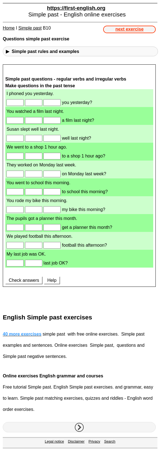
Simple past (30, 28)
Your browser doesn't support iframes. (79, 187)
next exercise (129, 29)
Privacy (94, 441)
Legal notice (54, 441)
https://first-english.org (76, 8)
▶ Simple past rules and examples (42, 51)
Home (9, 28)
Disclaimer (76, 441)
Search (109, 441)
